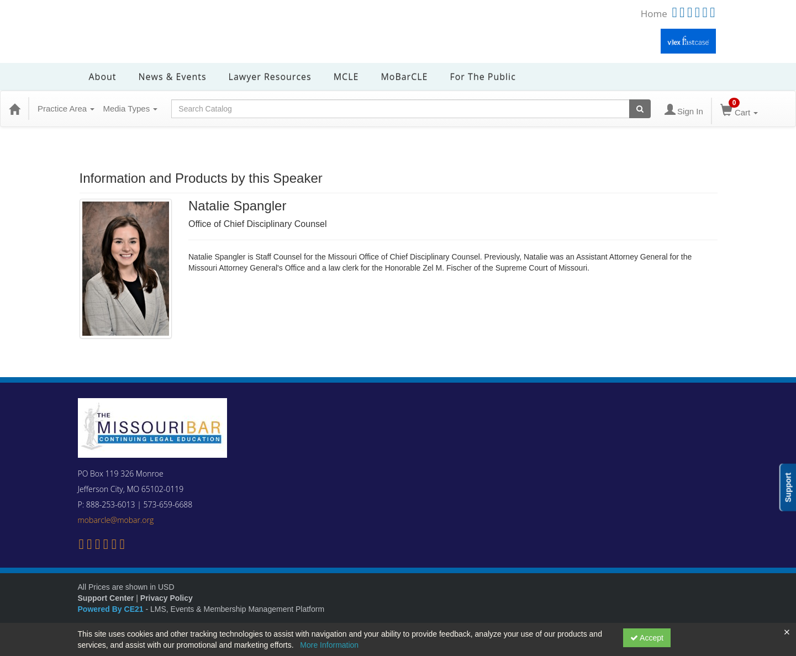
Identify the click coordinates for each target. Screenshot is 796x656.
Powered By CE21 (112, 609)
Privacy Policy (166, 598)
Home (654, 13)
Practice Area (66, 108)
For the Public (482, 77)
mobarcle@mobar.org (116, 520)
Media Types (130, 108)
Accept (646, 637)
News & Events (173, 77)
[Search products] (640, 108)
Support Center (106, 598)
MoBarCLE (404, 77)
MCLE (346, 77)
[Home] (14, 109)
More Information (329, 645)
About (103, 77)
